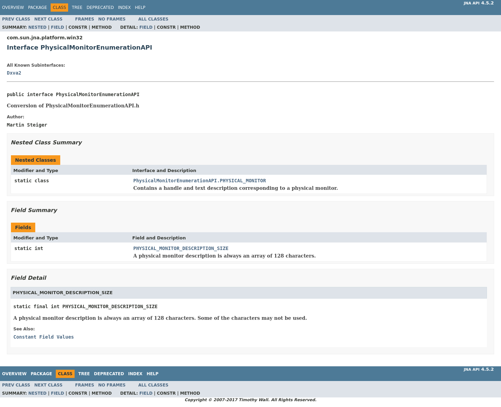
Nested (37, 27)
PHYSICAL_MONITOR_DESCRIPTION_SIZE (181, 248)
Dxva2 (14, 73)
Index (124, 7)
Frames (84, 19)
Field (57, 27)
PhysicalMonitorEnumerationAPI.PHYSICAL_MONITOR (199, 180)
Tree (77, 7)
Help (140, 7)
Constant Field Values (43, 337)
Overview (13, 7)
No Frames (112, 19)
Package (37, 7)
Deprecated (100, 7)
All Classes (153, 19)
